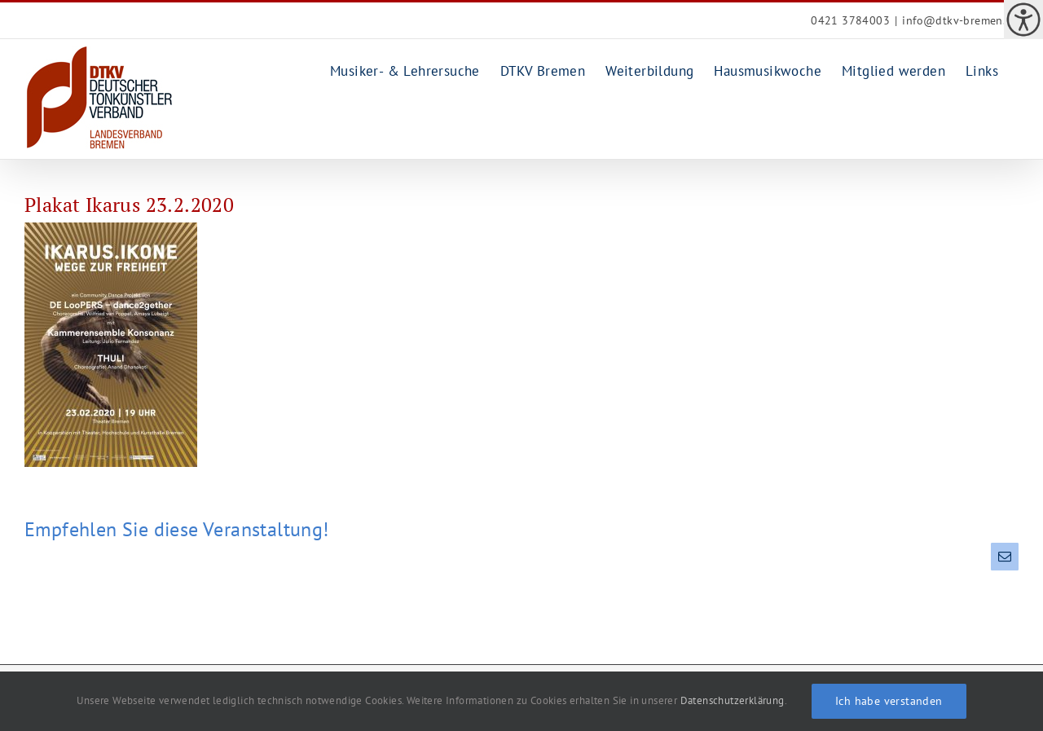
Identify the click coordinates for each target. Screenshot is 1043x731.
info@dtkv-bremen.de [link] (960, 20)
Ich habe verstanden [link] (889, 701)
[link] (1023, 19)
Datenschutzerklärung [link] (732, 700)
